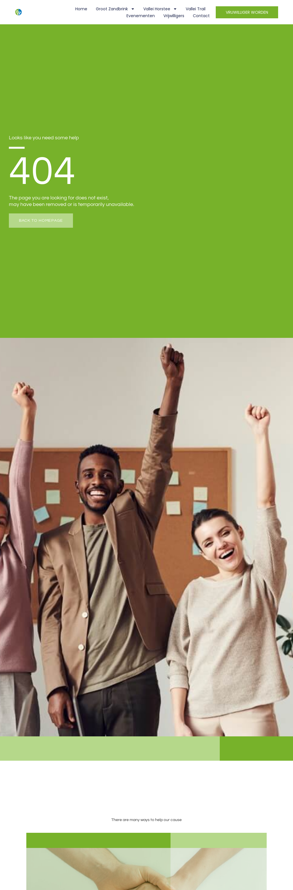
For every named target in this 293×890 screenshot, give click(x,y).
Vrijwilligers (173, 16)
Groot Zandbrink (115, 8)
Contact (201, 16)
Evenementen (140, 16)
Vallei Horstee (160, 8)
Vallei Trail (195, 9)
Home (81, 9)
